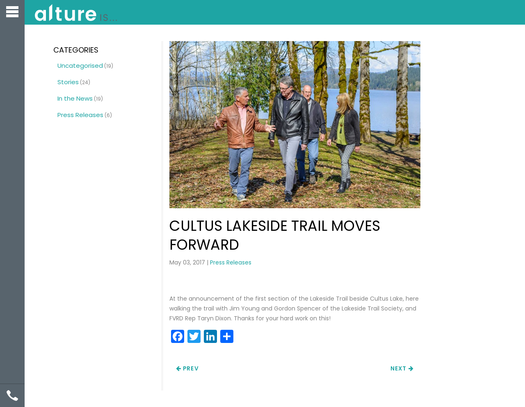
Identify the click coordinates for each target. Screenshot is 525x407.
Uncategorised (80, 65)
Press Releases (230, 262)
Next (402, 369)
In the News (75, 98)
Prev (187, 369)
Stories (68, 82)
